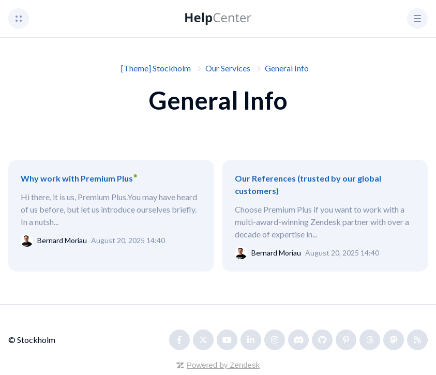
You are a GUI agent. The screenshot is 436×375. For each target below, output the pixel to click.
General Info (287, 68)
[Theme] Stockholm (156, 68)
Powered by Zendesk (223, 365)
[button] (18, 18)
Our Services (227, 68)
